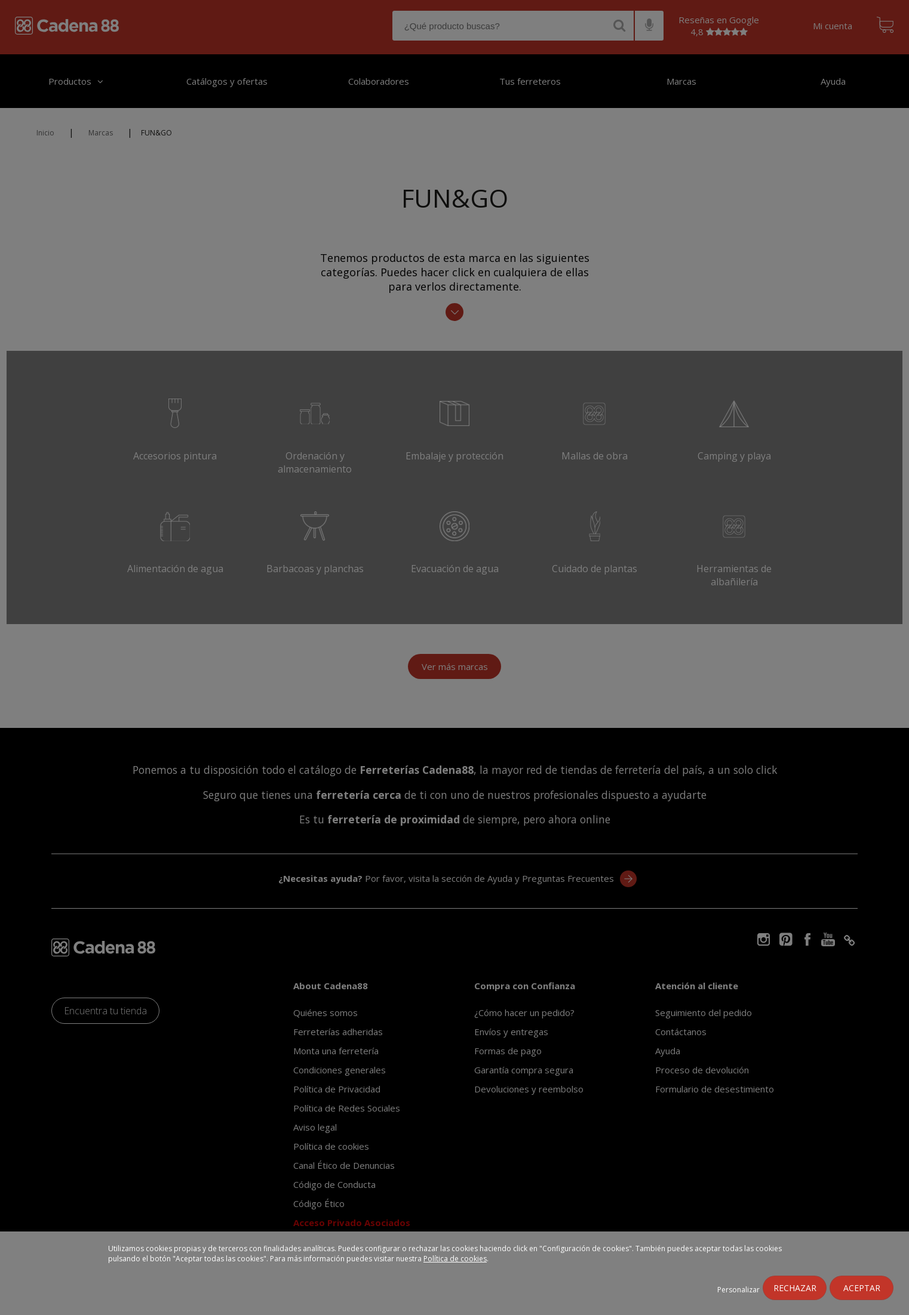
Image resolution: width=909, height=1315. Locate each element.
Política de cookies (455, 1259)
